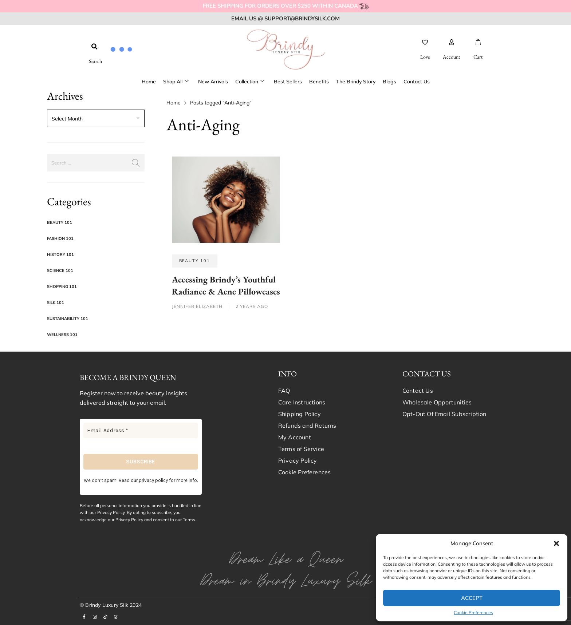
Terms (189, 519)
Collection (249, 81)
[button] (556, 543)
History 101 (60, 254)
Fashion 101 (60, 238)
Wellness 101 (62, 334)
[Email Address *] (140, 430)
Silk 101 (55, 302)
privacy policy (153, 480)
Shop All (176, 81)
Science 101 (60, 270)
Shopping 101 (62, 286)
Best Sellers (288, 81)
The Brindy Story (355, 81)
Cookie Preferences (473, 612)
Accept (472, 597)
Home (149, 81)
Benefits (319, 81)
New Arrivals (213, 81)
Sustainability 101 (67, 318)
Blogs (389, 81)
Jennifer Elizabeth (198, 306)
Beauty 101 (59, 222)
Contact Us (416, 81)
